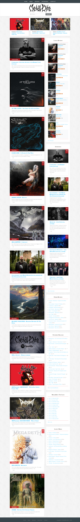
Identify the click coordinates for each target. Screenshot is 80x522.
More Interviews (51, 291)
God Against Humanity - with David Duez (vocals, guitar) (58, 250)
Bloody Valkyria (59, 98)
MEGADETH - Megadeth (19, 465)
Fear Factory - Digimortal (54, 326)
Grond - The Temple (53, 379)
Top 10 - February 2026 (53, 398)
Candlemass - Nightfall (53, 305)
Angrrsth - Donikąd (53, 315)
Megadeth (58, 106)
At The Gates (59, 74)
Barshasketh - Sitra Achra (54, 327)
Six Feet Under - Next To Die (54, 369)
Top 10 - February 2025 (53, 418)
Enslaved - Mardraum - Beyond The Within (57, 300)
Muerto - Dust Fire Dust (53, 442)
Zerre (57, 122)
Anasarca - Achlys (52, 437)
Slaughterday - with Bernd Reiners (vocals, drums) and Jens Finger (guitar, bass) (57, 194)
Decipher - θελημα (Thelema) (55, 444)
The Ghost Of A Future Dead (62, 75)
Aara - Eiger (51, 314)
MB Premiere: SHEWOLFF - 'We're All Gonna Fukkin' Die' (18, 33)
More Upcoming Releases (53, 387)
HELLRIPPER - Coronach (19, 242)
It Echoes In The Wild (60, 83)
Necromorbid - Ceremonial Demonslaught (57, 343)
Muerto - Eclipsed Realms (54, 350)
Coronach (58, 91)
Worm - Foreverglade (53, 310)
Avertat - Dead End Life (53, 364)
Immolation (60, 45)
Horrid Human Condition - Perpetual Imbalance (58, 434)
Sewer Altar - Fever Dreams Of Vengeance (57, 355)
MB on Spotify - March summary (21, 355)
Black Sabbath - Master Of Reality (55, 304)
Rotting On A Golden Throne (62, 124)
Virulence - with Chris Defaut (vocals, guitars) (56, 278)
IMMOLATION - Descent (19, 197)
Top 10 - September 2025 (54, 406)
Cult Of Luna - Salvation (53, 319)
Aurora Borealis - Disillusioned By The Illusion (58, 365)
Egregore (58, 82)
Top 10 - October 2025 (53, 405)
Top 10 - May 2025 (52, 413)
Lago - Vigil (51, 382)
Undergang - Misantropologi (54, 307)
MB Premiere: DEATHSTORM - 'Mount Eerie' (25, 421)
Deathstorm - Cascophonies (54, 459)
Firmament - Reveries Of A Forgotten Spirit (57, 370)
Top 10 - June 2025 (53, 411)
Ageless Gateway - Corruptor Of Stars (56, 348)
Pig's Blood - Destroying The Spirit (56, 377)
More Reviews (51, 140)
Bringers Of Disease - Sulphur (55, 362)
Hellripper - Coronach (53, 454)
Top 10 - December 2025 (54, 401)
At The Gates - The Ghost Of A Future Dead (57, 358)
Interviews (45, 1)
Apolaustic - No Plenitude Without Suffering (58, 446)
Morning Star (58, 116)
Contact (53, 1)
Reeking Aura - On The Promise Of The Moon (58, 338)
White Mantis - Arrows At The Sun (56, 324)
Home (25, 1)
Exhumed (58, 131)
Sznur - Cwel (51, 347)
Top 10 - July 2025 (52, 410)
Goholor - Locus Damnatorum (55, 439)
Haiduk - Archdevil (52, 432)
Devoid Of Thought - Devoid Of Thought (57, 374)
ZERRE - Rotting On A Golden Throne (23, 510)
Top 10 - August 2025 (53, 408)
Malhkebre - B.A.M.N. (53, 381)
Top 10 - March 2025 (53, 417)
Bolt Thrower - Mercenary (54, 309)
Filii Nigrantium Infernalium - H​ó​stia (56, 317)
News (31, 1)
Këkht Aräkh (58, 114)
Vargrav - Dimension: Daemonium (56, 341)
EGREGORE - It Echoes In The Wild (22, 153)
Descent (59, 47)
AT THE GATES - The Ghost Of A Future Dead (25, 108)
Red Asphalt (58, 132)
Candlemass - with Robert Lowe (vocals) (57, 165)
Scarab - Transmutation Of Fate (55, 384)
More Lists (50, 422)
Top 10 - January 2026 (53, 400)
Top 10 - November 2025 (54, 403)
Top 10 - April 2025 (53, 415)
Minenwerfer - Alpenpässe (54, 312)
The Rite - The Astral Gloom (54, 463)
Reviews (37, 1)
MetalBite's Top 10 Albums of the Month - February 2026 (60, 33)
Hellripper (58, 90)
